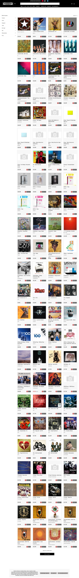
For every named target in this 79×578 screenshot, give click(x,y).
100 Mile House (20, 365)
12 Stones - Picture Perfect (37, 475)
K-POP (31, 6)
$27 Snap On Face (36, 101)
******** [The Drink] (67, 234)
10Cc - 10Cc (35, 408)
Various (49, 322)
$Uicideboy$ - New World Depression (54, 98)
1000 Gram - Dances (36, 364)
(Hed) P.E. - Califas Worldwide (69, 209)
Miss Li (34, 33)
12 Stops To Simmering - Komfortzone (54, 475)
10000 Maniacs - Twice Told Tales (54, 386)
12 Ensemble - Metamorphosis (69, 453)
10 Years (34, 321)
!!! (48, 33)
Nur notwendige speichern (62, 573)
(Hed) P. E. (65, 210)
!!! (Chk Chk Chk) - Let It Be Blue (69, 31)
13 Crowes (65, 498)
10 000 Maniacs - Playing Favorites (54, 275)
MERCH (34, 6)
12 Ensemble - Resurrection (22, 475)
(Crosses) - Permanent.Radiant (69, 164)
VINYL (22, 6)
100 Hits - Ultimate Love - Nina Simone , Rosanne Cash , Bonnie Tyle (70, 342)
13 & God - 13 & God (36, 497)
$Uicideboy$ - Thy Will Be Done (23, 120)
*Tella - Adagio (35, 253)
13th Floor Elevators (36, 522)
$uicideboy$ (50, 99)
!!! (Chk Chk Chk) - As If (52, 31)
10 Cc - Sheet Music (21, 320)
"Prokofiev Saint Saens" (67, 78)
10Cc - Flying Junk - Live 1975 (38, 430)
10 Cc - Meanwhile (67, 297)
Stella (34, 254)
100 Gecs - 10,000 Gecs (52, 342)
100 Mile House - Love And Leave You (24, 364)
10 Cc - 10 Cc (35, 297)
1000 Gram (34, 365)
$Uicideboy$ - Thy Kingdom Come (69, 98)
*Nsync (19, 254)
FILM (28, 6)
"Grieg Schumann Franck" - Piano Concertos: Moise (53, 76)
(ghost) (49, 211)
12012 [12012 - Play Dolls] (65, 476)
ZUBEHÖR (38, 6)
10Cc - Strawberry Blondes (68, 430)
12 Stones (34, 476)
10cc (18, 299)
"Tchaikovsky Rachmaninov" (22, 101)
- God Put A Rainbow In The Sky (38, 31)
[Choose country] (72, 4)
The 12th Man (20, 498)
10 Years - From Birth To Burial (38, 320)
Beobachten (44, 36)
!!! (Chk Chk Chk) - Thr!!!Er (68, 53)
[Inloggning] (74, 3)
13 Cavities (50, 498)
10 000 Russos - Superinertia (69, 275)
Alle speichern (53, 573)
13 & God (34, 498)
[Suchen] (40, 4)
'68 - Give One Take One (37, 164)
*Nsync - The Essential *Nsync (23, 253)
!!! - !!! (34, 76)
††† (49, 167)
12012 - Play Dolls (67, 475)
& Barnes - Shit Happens (37, 120)
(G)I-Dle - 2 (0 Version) (21, 186)
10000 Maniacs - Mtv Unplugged (38, 386)
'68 (33, 166)
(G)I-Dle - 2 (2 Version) (52, 186)
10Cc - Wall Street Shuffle (37, 453)
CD (24, 6)
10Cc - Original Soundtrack (52, 430)
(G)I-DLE (19, 188)
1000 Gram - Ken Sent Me (52, 364)
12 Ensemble (66, 454)
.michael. (65, 254)
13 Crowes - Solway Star (68, 497)
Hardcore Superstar (21, 31)
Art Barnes (34, 121)
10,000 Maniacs (20, 278)
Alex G (19, 232)
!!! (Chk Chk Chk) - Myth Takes (23, 53)
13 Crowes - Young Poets (22, 519)
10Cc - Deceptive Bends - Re (22, 430)
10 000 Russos (66, 277)
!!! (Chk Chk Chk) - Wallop (22, 76)
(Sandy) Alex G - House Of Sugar (38, 231)
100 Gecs (49, 343)
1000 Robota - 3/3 (67, 364)
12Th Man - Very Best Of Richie (23, 497)
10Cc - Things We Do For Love (23, 453)
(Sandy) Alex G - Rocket (52, 231)
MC (25, 6)
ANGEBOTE (49, 6)
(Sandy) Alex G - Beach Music (22, 231)
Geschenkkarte (55, 6)
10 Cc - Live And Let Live (52, 297)
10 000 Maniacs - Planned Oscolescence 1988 (37, 276)
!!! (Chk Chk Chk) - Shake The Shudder (39, 53)
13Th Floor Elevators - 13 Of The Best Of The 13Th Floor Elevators (54, 520)
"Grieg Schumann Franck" (52, 78)
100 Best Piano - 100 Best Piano (38, 342)
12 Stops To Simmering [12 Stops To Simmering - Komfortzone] (52, 476)
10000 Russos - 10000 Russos (69, 386)
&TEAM (49, 123)
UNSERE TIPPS (43, 6)
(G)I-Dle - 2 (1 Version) (37, 186)
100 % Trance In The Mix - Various (69, 320)
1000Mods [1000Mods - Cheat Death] (19, 410)
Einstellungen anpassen (45, 573)
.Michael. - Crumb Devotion (68, 253)
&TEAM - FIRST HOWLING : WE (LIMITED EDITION (53, 121)
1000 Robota (66, 365)
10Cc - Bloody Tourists (67, 408)
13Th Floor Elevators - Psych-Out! (69, 541)
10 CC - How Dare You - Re (22, 297)
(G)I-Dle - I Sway (66, 186)
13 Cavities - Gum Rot (52, 497)
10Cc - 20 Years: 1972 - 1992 (53, 408)
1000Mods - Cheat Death (22, 408)
